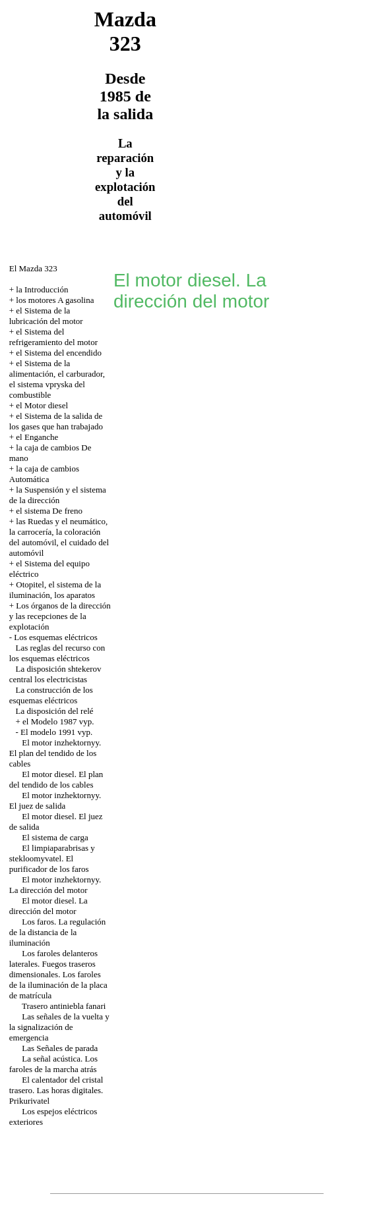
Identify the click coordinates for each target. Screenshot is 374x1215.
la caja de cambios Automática (44, 474)
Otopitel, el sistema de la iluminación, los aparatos (55, 590)
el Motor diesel (42, 405)
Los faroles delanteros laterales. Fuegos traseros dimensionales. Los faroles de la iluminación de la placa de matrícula (58, 974)
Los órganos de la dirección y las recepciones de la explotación (60, 616)
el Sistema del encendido (59, 353)
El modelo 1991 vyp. (56, 732)
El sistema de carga (55, 837)
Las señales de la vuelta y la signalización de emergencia (59, 1027)
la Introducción (42, 289)
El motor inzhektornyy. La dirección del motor (55, 885)
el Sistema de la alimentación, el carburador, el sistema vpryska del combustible (57, 379)
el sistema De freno (49, 511)
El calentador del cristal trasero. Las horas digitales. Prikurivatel (56, 1090)
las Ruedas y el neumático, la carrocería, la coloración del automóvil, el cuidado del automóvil (59, 537)
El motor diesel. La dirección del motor (48, 906)
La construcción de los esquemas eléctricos (51, 695)
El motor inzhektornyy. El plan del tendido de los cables (55, 753)
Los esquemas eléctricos (55, 637)
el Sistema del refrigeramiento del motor (53, 337)
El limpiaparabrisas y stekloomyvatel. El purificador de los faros (52, 858)
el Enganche (37, 437)
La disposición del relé (55, 711)
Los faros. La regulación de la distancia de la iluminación (57, 932)
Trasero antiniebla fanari (64, 1006)
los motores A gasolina (55, 300)
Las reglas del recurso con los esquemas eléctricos (57, 653)
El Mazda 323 (33, 268)
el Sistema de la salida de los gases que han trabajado (56, 421)
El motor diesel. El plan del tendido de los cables (56, 779)
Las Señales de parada (60, 1048)
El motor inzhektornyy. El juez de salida (55, 800)
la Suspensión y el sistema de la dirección (57, 495)
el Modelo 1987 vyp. (58, 721)
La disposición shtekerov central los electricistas (55, 674)
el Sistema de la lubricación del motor (46, 316)
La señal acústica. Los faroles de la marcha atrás (53, 1064)
